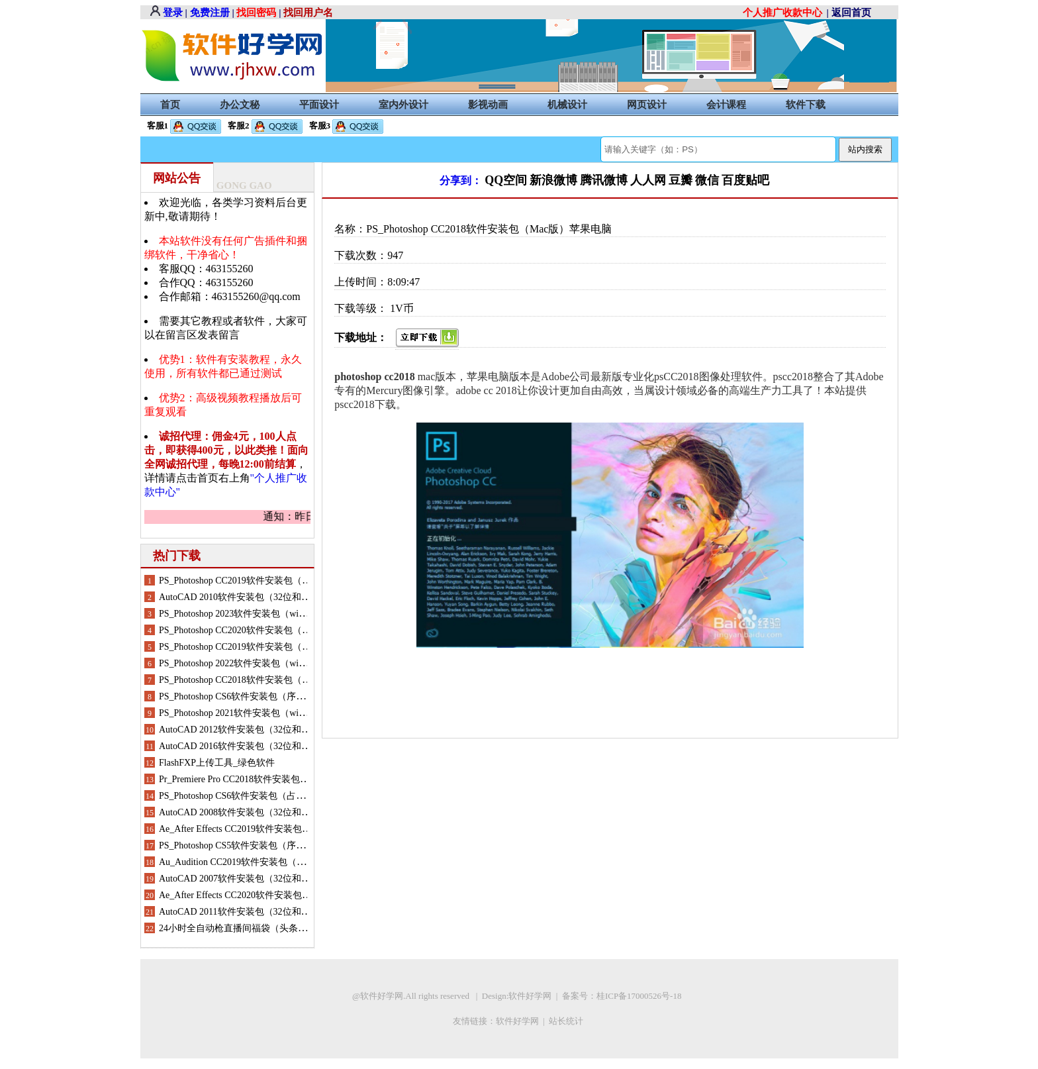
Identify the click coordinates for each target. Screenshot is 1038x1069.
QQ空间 (506, 180)
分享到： (461, 180)
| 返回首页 (849, 12)
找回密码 (256, 12)
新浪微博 (553, 180)
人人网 (648, 180)
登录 (173, 12)
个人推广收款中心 (782, 12)
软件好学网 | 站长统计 (541, 1021)
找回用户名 (308, 12)
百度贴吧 (745, 180)
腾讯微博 (604, 180)
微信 (707, 180)
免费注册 (210, 12)
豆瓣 (680, 180)
